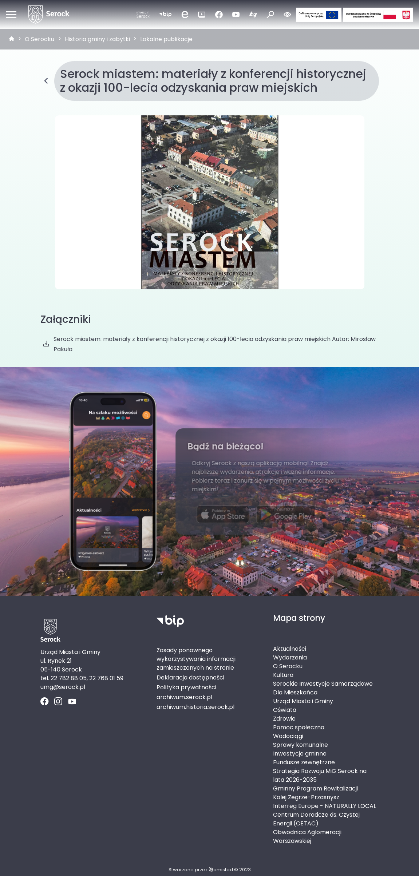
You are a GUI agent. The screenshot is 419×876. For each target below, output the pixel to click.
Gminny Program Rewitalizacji (315, 788)
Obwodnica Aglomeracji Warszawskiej (307, 836)
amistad (221, 870)
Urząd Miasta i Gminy (303, 701)
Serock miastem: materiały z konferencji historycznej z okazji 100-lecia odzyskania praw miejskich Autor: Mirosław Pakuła (209, 344)
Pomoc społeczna (298, 727)
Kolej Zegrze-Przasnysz (306, 797)
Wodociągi (288, 736)
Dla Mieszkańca (295, 692)
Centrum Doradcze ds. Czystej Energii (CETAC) (316, 819)
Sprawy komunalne (300, 745)
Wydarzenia (290, 657)
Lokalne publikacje (166, 39)
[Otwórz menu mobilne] (11, 14)
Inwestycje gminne (300, 753)
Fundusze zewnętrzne (304, 762)
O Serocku (39, 39)
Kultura (283, 675)
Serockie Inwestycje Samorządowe (323, 683)
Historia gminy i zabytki (97, 39)
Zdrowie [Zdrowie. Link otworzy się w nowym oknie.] (284, 718)
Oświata (284, 710)
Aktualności (289, 649)
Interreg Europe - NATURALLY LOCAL (324, 806)
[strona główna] (12, 39)
